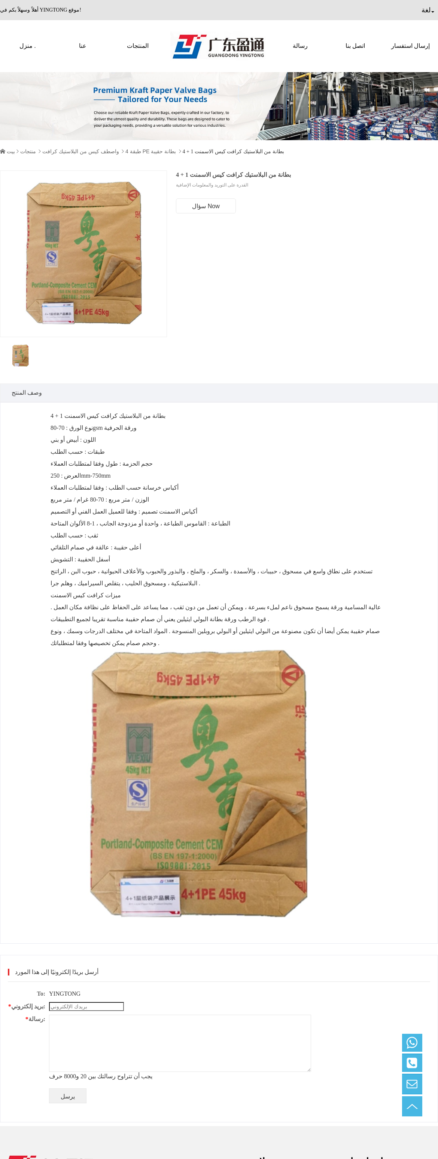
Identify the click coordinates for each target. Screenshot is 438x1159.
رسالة (300, 46)
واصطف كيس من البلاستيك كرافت (80, 151)
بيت (11, 151)
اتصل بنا (355, 46)
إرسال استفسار (410, 46)
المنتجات (138, 46)
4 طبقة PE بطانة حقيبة (150, 151)
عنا (82, 46)
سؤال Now (205, 206)
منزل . (27, 46)
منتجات (28, 151)
